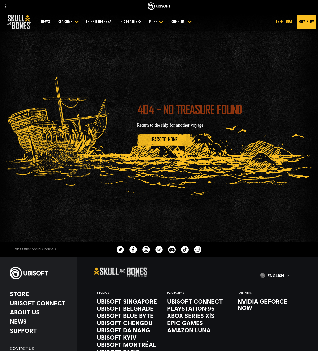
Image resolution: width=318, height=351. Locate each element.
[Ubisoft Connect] (41, 303)
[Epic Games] (197, 323)
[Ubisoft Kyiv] (127, 337)
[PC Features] (131, 21)
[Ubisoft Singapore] (127, 301)
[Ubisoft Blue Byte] (127, 315)
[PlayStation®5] (197, 308)
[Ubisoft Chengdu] (127, 323)
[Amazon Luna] (197, 330)
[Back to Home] (165, 140)
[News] (45, 21)
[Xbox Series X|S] (197, 315)
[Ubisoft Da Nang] (127, 330)
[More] (156, 21)
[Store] (41, 294)
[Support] (181, 21)
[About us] (41, 312)
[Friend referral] (99, 21)
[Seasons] (68, 21)
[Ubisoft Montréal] (127, 344)
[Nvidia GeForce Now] (268, 304)
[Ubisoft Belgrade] (127, 308)
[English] (274, 275)
